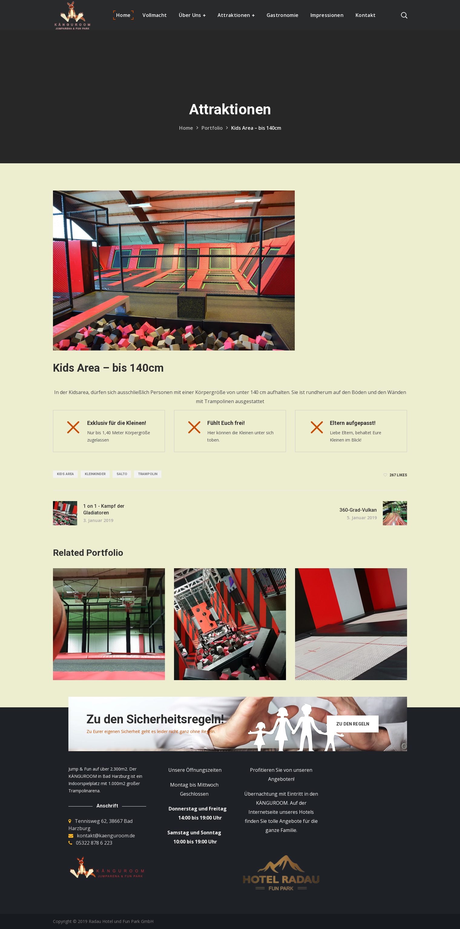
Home (186, 128)
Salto (122, 474)
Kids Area (65, 474)
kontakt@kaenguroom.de (106, 835)
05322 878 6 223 (94, 842)
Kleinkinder (95, 474)
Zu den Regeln (352, 724)
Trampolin (147, 474)
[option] (108, 628)
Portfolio (212, 128)
